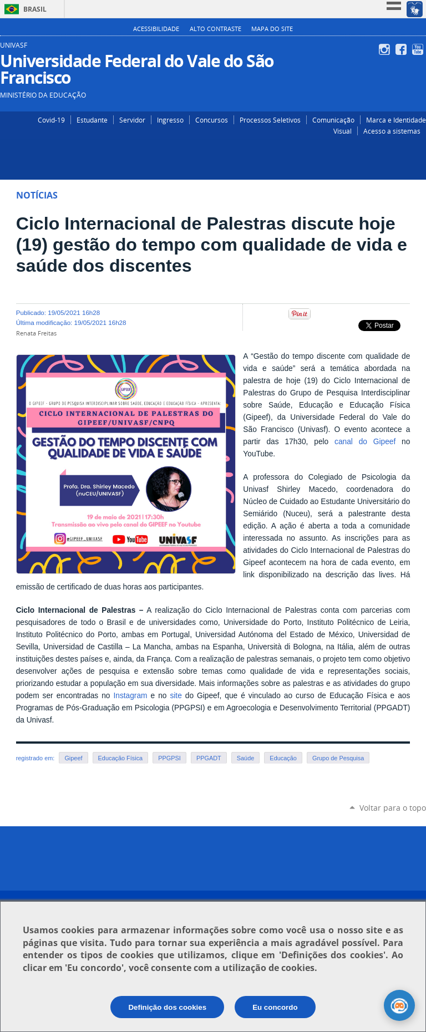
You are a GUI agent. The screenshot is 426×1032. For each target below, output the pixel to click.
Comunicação (333, 119)
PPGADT (208, 758)
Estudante (92, 119)
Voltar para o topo (392, 807)
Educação (283, 758)
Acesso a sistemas (391, 130)
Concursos (211, 119)
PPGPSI (169, 758)
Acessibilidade (156, 29)
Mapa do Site (272, 29)
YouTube (419, 49)
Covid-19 (51, 119)
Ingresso (170, 119)
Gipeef (73, 758)
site (175, 696)
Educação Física (120, 758)
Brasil (35, 9)
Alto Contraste (215, 29)
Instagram (386, 49)
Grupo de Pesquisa (338, 758)
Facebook (402, 49)
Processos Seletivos (270, 119)
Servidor (132, 119)
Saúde (246, 758)
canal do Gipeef (364, 442)
